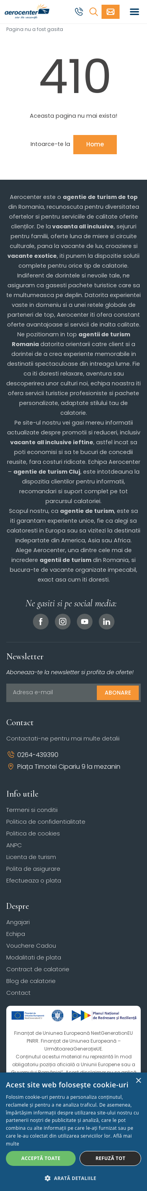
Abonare (118, 693)
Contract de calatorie (37, 969)
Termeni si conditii (32, 810)
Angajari (18, 922)
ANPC (14, 845)
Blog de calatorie (31, 981)
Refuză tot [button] (110, 1158)
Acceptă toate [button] (40, 1158)
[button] (73, 1178)
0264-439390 (32, 754)
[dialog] (73, 1131)
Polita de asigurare (33, 869)
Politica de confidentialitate (45, 821)
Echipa (15, 934)
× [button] (138, 1081)
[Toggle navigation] (134, 12)
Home (95, 144)
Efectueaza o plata (33, 880)
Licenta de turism (31, 857)
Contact (18, 993)
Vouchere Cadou (31, 945)
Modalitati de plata (33, 957)
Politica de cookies (33, 833)
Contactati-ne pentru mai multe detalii (63, 738)
